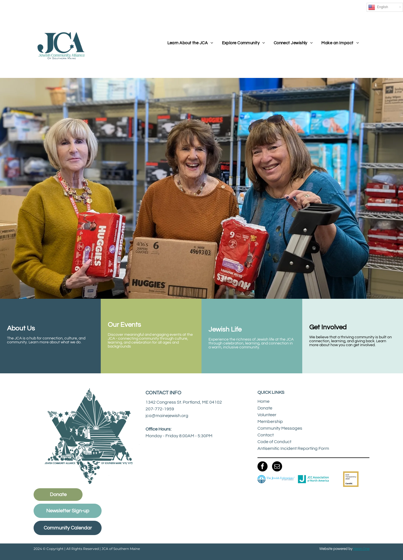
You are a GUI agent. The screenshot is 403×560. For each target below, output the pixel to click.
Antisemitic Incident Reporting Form (293, 448)
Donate (264, 408)
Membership (270, 421)
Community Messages (279, 428)
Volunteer (267, 415)
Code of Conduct (274, 441)
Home (263, 401)
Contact (265, 435)
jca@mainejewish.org (167, 415)
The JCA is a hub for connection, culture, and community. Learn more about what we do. (46, 340)
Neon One (361, 549)
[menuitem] (190, 43)
